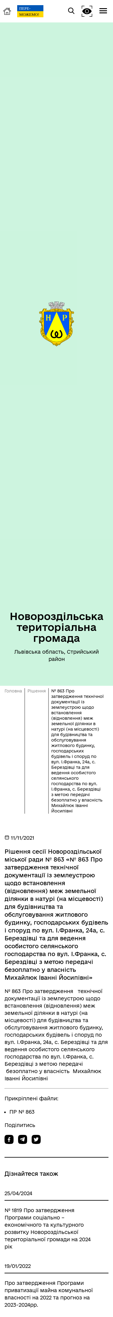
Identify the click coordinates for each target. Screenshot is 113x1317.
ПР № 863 (22, 1112)
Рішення (36, 691)
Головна (13, 691)
